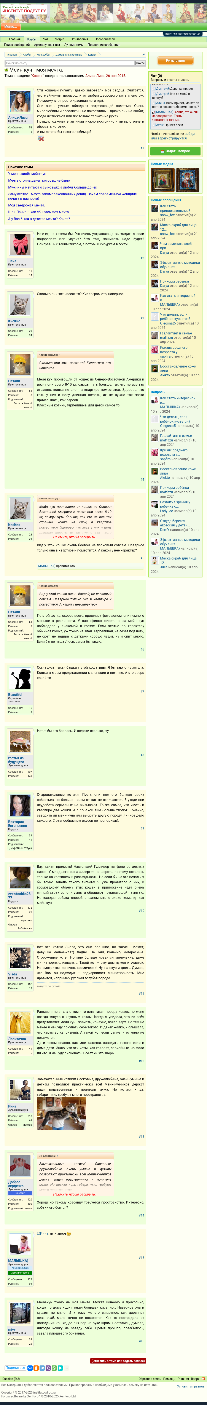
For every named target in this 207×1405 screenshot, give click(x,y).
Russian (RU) (11, 1379)
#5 (142, 558)
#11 (141, 993)
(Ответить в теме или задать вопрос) (118, 1361)
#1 (142, 148)
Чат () (156, 76)
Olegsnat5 (168, 323)
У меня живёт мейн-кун (27, 174)
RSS (203, 1378)
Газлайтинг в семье (176, 333)
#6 (142, 649)
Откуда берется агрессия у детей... (175, 523)
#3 (142, 318)
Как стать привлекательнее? (175, 208)
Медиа (59, 39)
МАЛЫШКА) (47, 566)
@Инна (42, 1233)
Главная (15, 39)
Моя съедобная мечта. (26, 205)
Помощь (169, 1379)
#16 (141, 1341)
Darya (164, 253)
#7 (142, 692)
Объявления (79, 39)
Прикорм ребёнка (174, 281)
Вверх (195, 1379)
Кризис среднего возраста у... (174, 349)
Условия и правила (190, 1386)
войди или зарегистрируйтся (173, 136)
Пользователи (105, 39)
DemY (164, 530)
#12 (141, 1061)
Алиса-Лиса (94, 76)
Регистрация (175, 60)
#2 (142, 258)
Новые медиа (162, 164)
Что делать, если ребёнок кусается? (175, 316)
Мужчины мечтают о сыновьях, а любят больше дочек (52, 187)
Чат (45, 39)
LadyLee (166, 511)
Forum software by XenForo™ (38, 1396)
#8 (142, 755)
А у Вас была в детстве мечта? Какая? (39, 219)
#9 (142, 828)
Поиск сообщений (17, 44)
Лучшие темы (73, 44)
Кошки (37, 76)
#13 (141, 1136)
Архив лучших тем (47, 44)
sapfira (165, 356)
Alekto (165, 375)
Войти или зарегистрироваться (183, 33)
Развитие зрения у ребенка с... (175, 504)
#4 (142, 479)
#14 (141, 1215)
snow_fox (167, 215)
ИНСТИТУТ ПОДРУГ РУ (24, 11)
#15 (141, 1258)
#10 (141, 911)
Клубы (31, 39)
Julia (163, 567)
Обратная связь (150, 1379)
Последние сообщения (104, 44)
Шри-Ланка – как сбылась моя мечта (38, 212)
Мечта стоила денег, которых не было (39, 180)
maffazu (166, 338)
